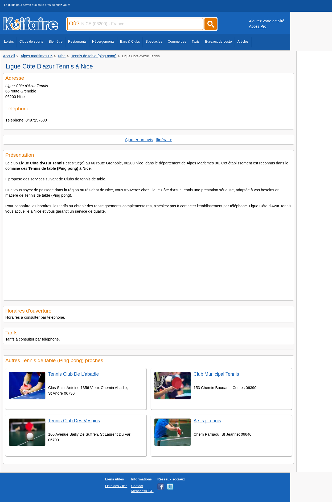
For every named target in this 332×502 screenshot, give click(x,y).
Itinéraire (164, 139)
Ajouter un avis (139, 139)
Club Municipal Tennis (216, 374)
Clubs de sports (31, 41)
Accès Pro (258, 26)
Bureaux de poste (218, 41)
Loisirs (9, 41)
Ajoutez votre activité (266, 21)
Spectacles (153, 41)
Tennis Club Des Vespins (74, 420)
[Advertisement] (149, 255)
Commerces (177, 41)
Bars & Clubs (130, 41)
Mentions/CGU (142, 491)
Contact (137, 486)
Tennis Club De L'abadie (73, 374)
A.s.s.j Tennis (207, 420)
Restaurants (77, 41)
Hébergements (103, 41)
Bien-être (56, 41)
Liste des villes (116, 486)
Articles (243, 41)
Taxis (195, 41)
